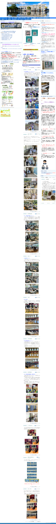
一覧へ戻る (48, 203)
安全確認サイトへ (33, 43)
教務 (54, 179)
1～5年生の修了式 (30, 425)
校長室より (3, 19)
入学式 (28, 297)
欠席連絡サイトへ (26, 43)
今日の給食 (42, 177)
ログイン (46, 0)
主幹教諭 (39, 69)
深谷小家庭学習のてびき (28, 19)
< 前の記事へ (50, 177)
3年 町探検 (29, 69)
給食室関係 (9, 19)
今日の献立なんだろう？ (47, 172)
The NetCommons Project (53, 522)
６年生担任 (38, 425)
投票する (33, 131)
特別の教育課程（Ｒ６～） (16, 19)
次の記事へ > (53, 177)
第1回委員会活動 (30, 213)
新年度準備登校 (30, 372)
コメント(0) (38, 131)
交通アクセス (21, 19)
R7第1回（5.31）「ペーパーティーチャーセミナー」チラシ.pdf (11, 48)
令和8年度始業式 (30, 338)
